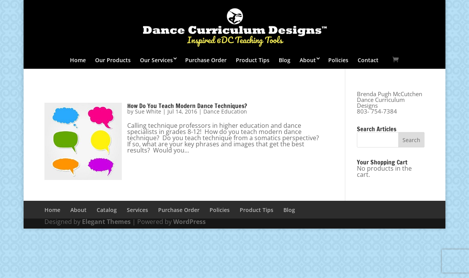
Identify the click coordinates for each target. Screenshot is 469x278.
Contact (368, 60)
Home (78, 60)
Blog (284, 60)
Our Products (113, 60)
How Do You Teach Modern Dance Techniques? (187, 106)
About (308, 60)
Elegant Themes (106, 221)
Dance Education (225, 111)
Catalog (107, 210)
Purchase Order (206, 60)
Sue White (148, 111)
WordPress (189, 221)
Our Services (156, 60)
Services (137, 210)
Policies (338, 60)
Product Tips (252, 60)
